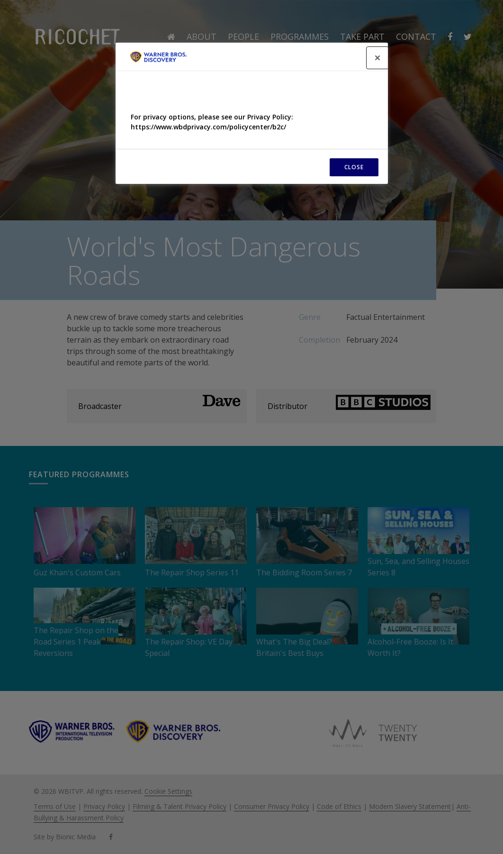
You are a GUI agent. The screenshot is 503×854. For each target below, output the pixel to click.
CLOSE (354, 167)
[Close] (377, 57)
